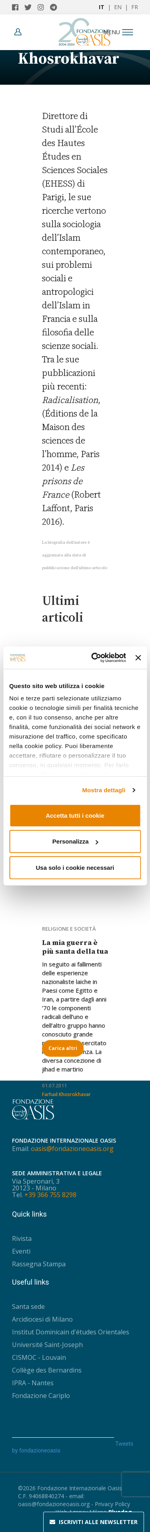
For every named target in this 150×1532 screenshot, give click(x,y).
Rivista (22, 1238)
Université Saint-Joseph (47, 1344)
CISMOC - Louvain (39, 1357)
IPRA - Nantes (33, 1382)
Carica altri (62, 1048)
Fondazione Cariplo (41, 1395)
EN (118, 7)
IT (101, 7)
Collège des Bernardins (47, 1370)
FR (134, 7)
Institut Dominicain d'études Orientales (70, 1332)
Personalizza (75, 841)
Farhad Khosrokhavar (66, 1094)
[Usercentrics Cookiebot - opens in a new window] (94, 658)
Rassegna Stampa (39, 1264)
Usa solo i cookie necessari (75, 867)
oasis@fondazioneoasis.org (72, 1148)
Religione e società (69, 928)
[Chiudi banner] (138, 658)
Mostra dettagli (103, 790)
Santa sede (28, 1306)
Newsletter (94, 1522)
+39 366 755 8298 (50, 1194)
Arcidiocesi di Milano (42, 1319)
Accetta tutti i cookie (75, 815)
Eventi (21, 1251)
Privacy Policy (112, 1504)
